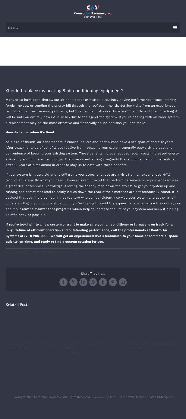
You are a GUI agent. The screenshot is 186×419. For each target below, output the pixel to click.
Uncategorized (75, 252)
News (60, 252)
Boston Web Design (131, 397)
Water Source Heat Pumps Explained (150, 344)
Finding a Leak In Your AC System (29, 344)
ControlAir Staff (21, 252)
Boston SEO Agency (160, 397)
